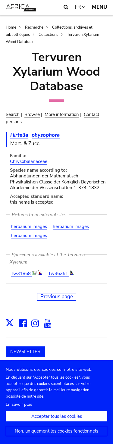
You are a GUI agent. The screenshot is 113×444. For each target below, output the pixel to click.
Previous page (56, 296)
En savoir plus (19, 409)
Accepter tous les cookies (56, 421)
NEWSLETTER (25, 352)
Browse (32, 114)
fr (81, 7)
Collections (48, 34)
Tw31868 (21, 273)
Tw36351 (58, 273)
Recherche (34, 27)
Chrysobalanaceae (28, 161)
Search (13, 114)
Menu (99, 7)
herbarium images (29, 227)
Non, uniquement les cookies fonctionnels (56, 436)
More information (62, 114)
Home (11, 27)
